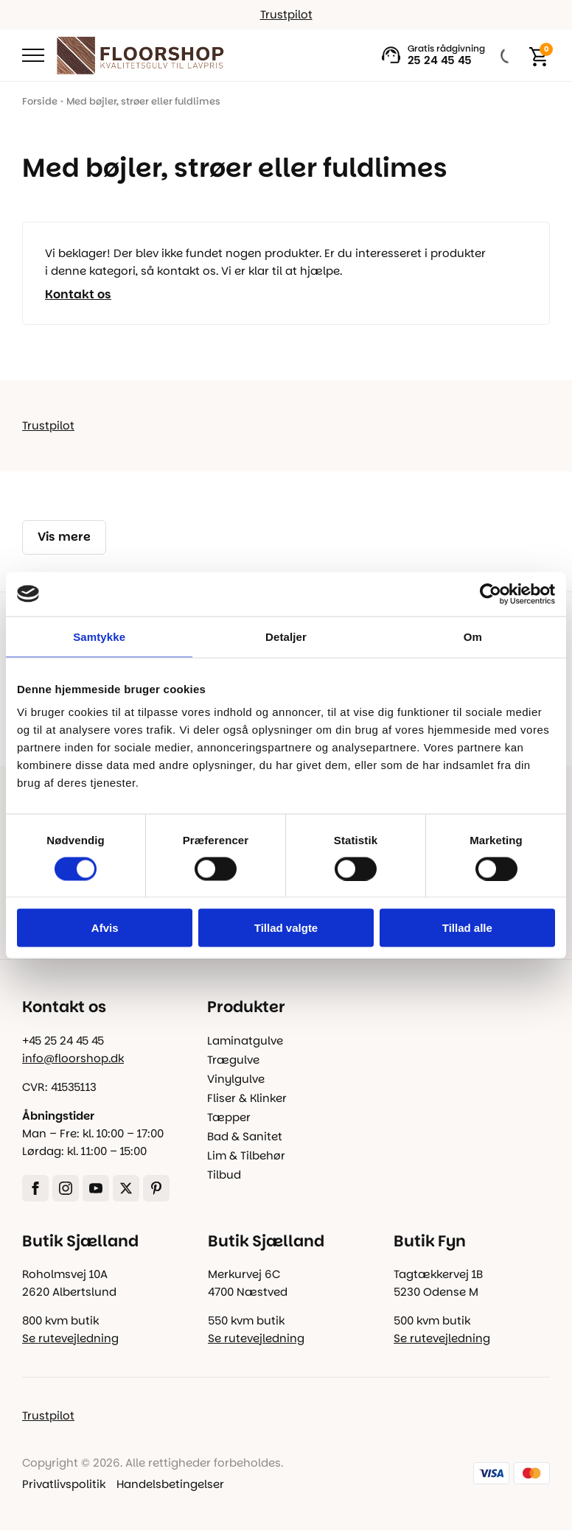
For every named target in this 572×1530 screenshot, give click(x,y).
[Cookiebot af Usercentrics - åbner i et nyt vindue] (490, 594)
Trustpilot (286, 14)
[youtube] (96, 1188)
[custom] (156, 1188)
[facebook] (35, 1188)
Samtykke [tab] (99, 636)
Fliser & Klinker (247, 1098)
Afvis (105, 928)
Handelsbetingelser (170, 1484)
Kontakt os (78, 294)
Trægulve (233, 1060)
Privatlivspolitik (63, 1484)
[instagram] (65, 1188)
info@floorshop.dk (73, 1058)
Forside (39, 101)
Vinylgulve (236, 1079)
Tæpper (229, 1117)
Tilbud (224, 1175)
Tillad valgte (286, 928)
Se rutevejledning (70, 1338)
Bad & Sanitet (244, 1136)
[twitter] (126, 1188)
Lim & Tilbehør (246, 1155)
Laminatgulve (245, 1041)
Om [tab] (473, 636)
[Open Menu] (33, 55)
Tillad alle (467, 928)
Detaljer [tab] (286, 636)
